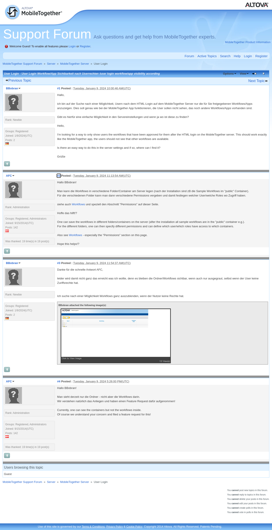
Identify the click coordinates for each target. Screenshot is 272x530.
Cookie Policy (134, 526)
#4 (58, 381)
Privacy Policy (114, 526)
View (243, 73)
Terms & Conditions (93, 526)
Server (51, 63)
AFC (9, 175)
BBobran (12, 88)
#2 (58, 175)
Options (228, 73)
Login (72, 46)
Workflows (78, 204)
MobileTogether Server (74, 63)
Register (85, 46)
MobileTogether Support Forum (22, 63)
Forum (189, 56)
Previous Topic (19, 80)
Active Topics (207, 56)
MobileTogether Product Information (247, 42)
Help (237, 56)
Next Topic (256, 81)
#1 (58, 88)
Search (225, 56)
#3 (58, 263)
